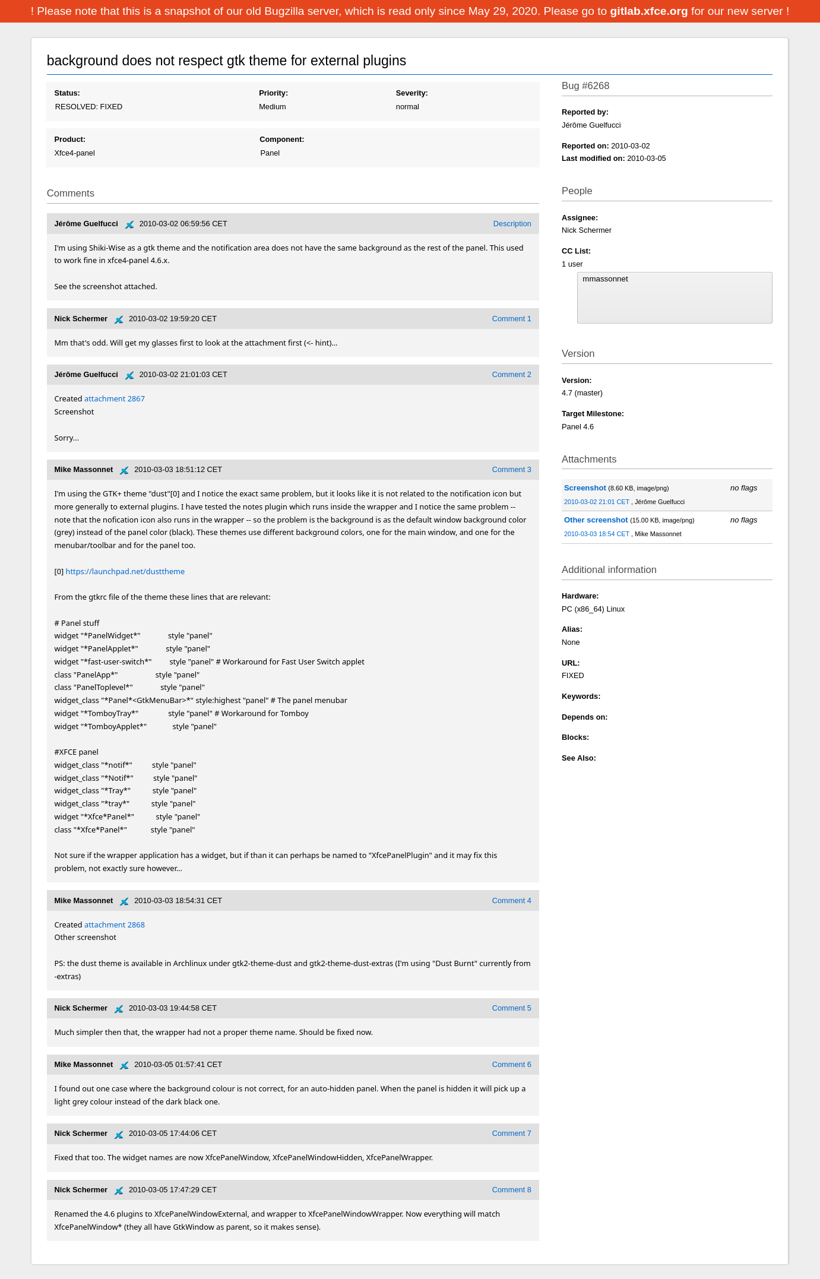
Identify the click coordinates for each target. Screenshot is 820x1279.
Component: (281, 139)
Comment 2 (511, 374)
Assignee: (580, 217)
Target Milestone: (593, 413)
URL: (571, 663)
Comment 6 (511, 1064)
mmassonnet (674, 279)
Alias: (572, 629)
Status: (67, 92)
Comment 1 (511, 318)
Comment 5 (511, 1007)
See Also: (579, 758)
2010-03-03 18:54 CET (597, 533)
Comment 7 (511, 1133)
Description (512, 223)
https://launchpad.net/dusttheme (125, 571)
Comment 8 (511, 1189)
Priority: (273, 92)
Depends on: (585, 717)
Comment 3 (511, 469)
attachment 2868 (114, 924)
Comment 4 (511, 900)
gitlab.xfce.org (650, 11)
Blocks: (575, 737)
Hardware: (580, 595)
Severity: (412, 92)
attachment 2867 (114, 398)
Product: (70, 139)
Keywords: (581, 696)
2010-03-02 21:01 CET (597, 501)
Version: (577, 380)
